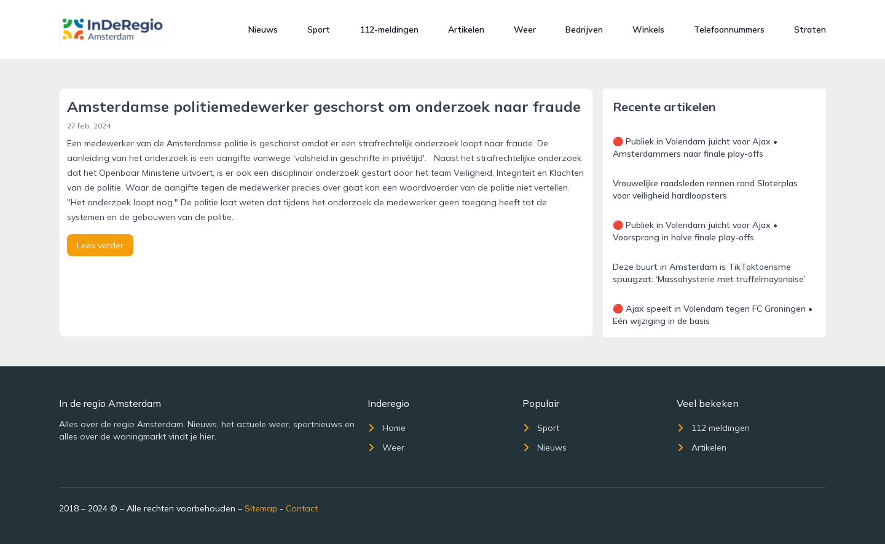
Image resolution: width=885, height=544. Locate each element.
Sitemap (261, 508)
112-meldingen (389, 29)
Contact (302, 508)
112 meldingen (713, 427)
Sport (318, 29)
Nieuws (263, 29)
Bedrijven (584, 29)
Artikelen (466, 29)
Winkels (648, 29)
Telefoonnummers (729, 29)
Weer (525, 29)
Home (387, 427)
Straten (810, 29)
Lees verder (100, 245)
